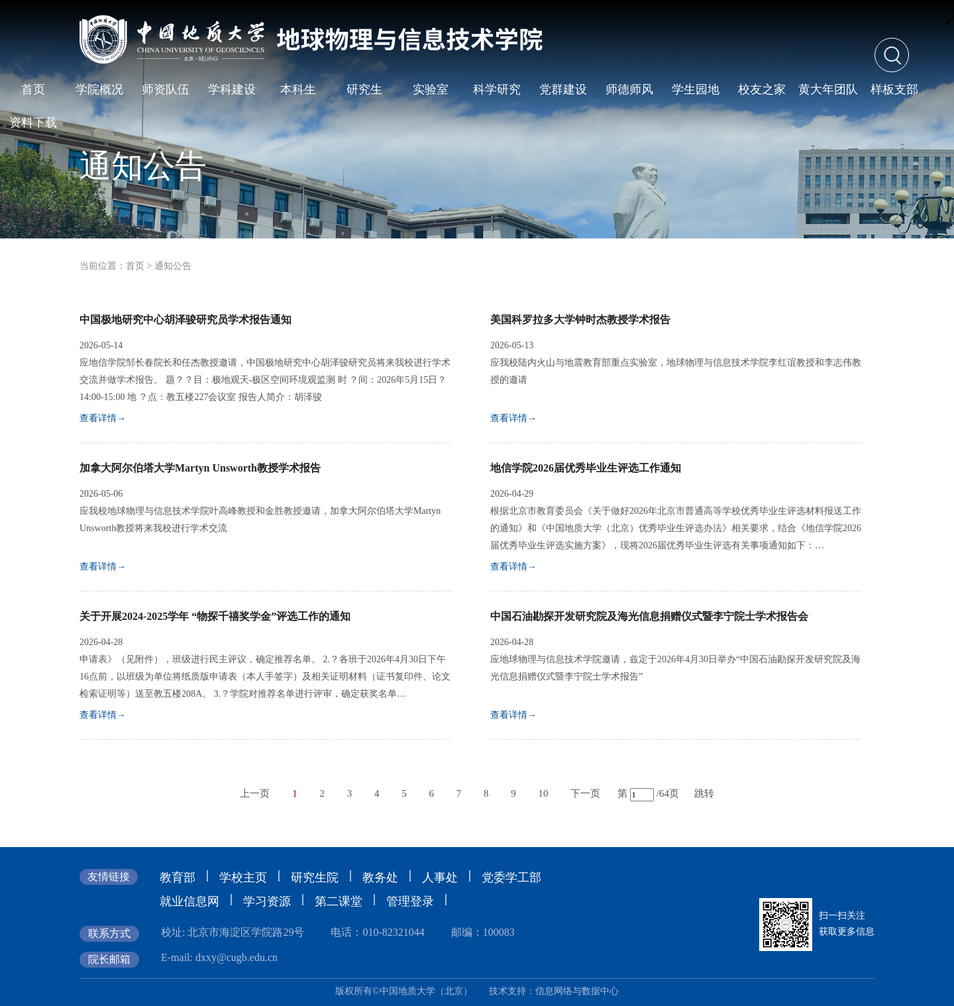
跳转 (704, 793)
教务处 (380, 877)
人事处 (440, 877)
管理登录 (410, 901)
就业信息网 (189, 901)
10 (543, 793)
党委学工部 (511, 877)
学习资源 (267, 901)
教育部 (177, 877)
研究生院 (315, 877)
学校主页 (243, 877)
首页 (135, 266)
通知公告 (172, 266)
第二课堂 (338, 901)
